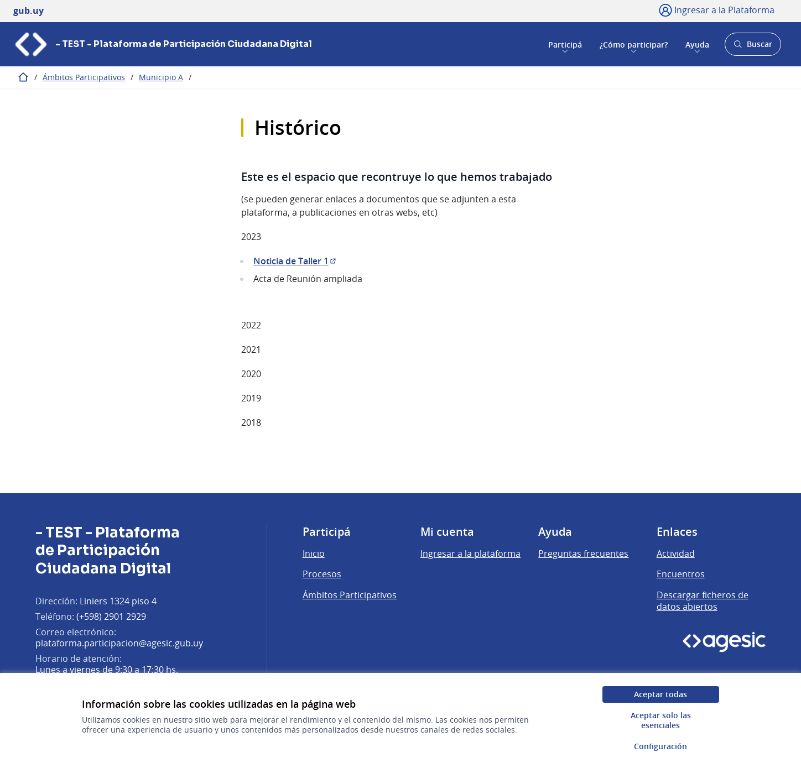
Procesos (322, 574)
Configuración (660, 746)
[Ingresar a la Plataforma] (716, 10)
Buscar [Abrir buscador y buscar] (752, 47)
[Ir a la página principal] (162, 44)
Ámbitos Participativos (84, 77)
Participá (565, 44)
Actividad (676, 553)
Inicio (314, 553)
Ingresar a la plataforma (470, 553)
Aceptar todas (660, 694)
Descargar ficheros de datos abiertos (702, 601)
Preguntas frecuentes (583, 553)
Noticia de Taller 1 (295, 261)
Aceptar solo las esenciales (661, 720)
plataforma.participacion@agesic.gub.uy (119, 643)
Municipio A (161, 77)
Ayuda (697, 44)
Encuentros (681, 574)
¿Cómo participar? (634, 44)
